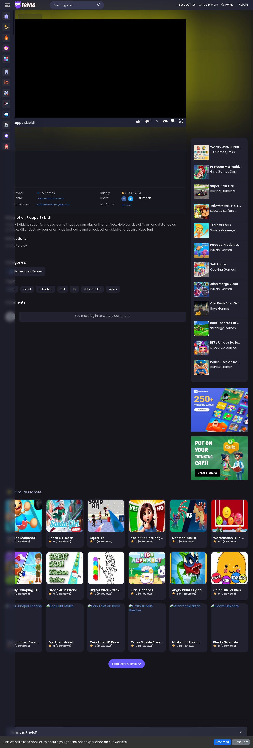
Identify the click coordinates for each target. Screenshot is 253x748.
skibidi (156, 294)
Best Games (84, 683)
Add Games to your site (96, 204)
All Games (129, 715)
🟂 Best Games (186, 5)
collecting (89, 294)
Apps (91, 715)
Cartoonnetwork (95, 687)
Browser (154, 205)
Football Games (120, 696)
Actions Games (169, 696)
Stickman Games (68, 687)
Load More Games (148, 601)
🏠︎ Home (227, 5)
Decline (240, 742)
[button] (193, 121)
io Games (187, 683)
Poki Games (104, 683)
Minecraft (230, 683)
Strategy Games (155, 692)
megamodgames (191, 701)
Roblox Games (145, 683)
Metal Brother (132, 701)
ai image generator (221, 701)
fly (118, 294)
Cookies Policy (149, 715)
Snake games (213, 687)
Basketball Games (216, 692)
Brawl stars (112, 701)
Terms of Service (198, 715)
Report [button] (172, 198)
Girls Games (139, 687)
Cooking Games (189, 687)
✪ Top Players (208, 5)
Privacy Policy (173, 715)
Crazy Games (167, 683)
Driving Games (193, 696)
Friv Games (123, 683)
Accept (222, 742)
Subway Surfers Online (84, 701)
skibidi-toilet (135, 294)
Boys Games (118, 687)
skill (106, 294)
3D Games (116, 692)
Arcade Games (144, 696)
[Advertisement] (30, 73)
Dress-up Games (163, 687)
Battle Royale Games (185, 692)
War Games (215, 696)
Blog (81, 715)
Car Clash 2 (153, 701)
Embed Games (108, 715)
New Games (64, 683)
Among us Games (68, 692)
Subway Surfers (209, 683)
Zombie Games (94, 692)
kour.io (170, 701)
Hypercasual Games (94, 198)
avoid (70, 294)
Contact (53, 715)
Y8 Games (133, 692)
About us (69, 715)
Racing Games (66, 696)
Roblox (60, 701)
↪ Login (243, 5)
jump (55, 294)
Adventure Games (92, 696)
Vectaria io (235, 696)
